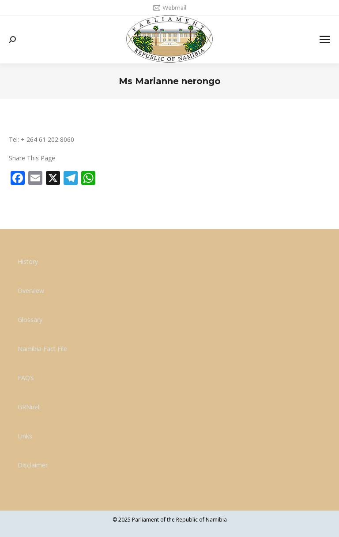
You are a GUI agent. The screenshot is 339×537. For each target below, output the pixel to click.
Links (25, 436)
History (28, 261)
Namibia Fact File (42, 348)
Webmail (169, 7)
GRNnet (29, 407)
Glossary (30, 319)
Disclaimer (33, 465)
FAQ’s (26, 378)
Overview (31, 290)
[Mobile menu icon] (325, 39)
